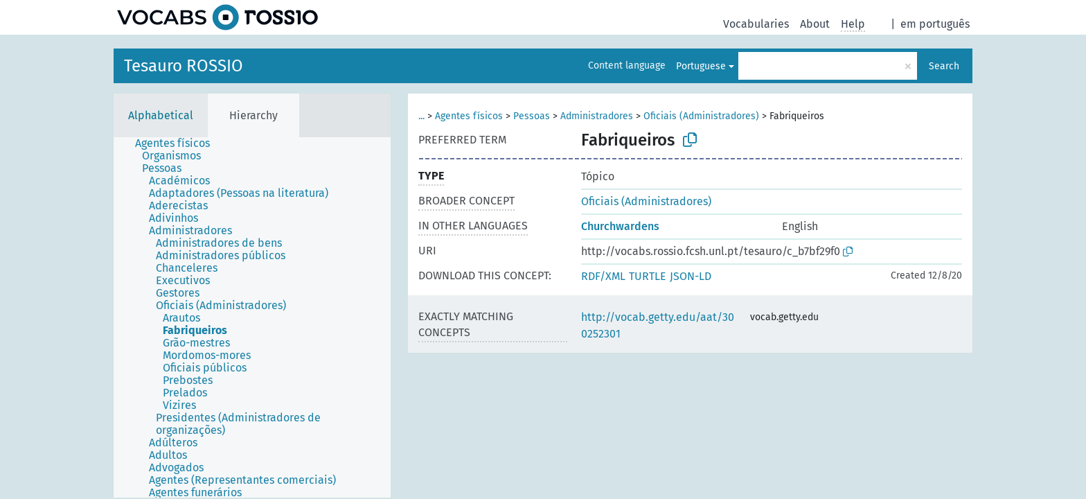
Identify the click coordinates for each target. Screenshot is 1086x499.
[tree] (252, 317)
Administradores (596, 116)
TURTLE (647, 276)
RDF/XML (603, 276)
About (815, 23)
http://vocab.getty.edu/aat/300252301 (657, 325)
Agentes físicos (469, 116)
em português (935, 23)
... (421, 116)
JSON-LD (690, 276)
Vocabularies (756, 23)
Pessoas (531, 116)
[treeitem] (178, 143)
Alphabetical (160, 115)
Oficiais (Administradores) (701, 116)
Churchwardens (620, 226)
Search (944, 66)
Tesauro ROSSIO (183, 66)
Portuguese (701, 66)
